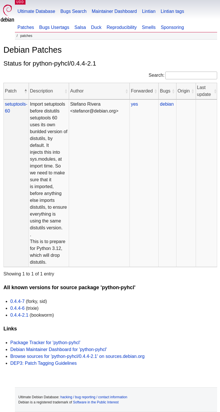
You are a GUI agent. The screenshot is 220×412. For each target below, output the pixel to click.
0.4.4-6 (17, 308)
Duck (96, 27)
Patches (25, 27)
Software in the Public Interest (96, 402)
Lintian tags (172, 11)
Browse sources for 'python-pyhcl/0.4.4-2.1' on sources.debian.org (77, 356)
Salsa (80, 27)
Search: (156, 75)
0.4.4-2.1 (19, 315)
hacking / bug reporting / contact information (93, 397)
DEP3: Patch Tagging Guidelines (43, 363)
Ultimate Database (36, 11)
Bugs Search (73, 11)
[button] (26, 91)
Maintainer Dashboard (114, 11)
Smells (149, 27)
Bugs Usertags (54, 27)
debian (167, 104)
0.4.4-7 (17, 301)
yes (134, 104)
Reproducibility (122, 27)
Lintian (149, 11)
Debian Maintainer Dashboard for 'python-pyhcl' (58, 349)
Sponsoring (172, 27)
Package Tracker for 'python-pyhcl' (45, 342)
